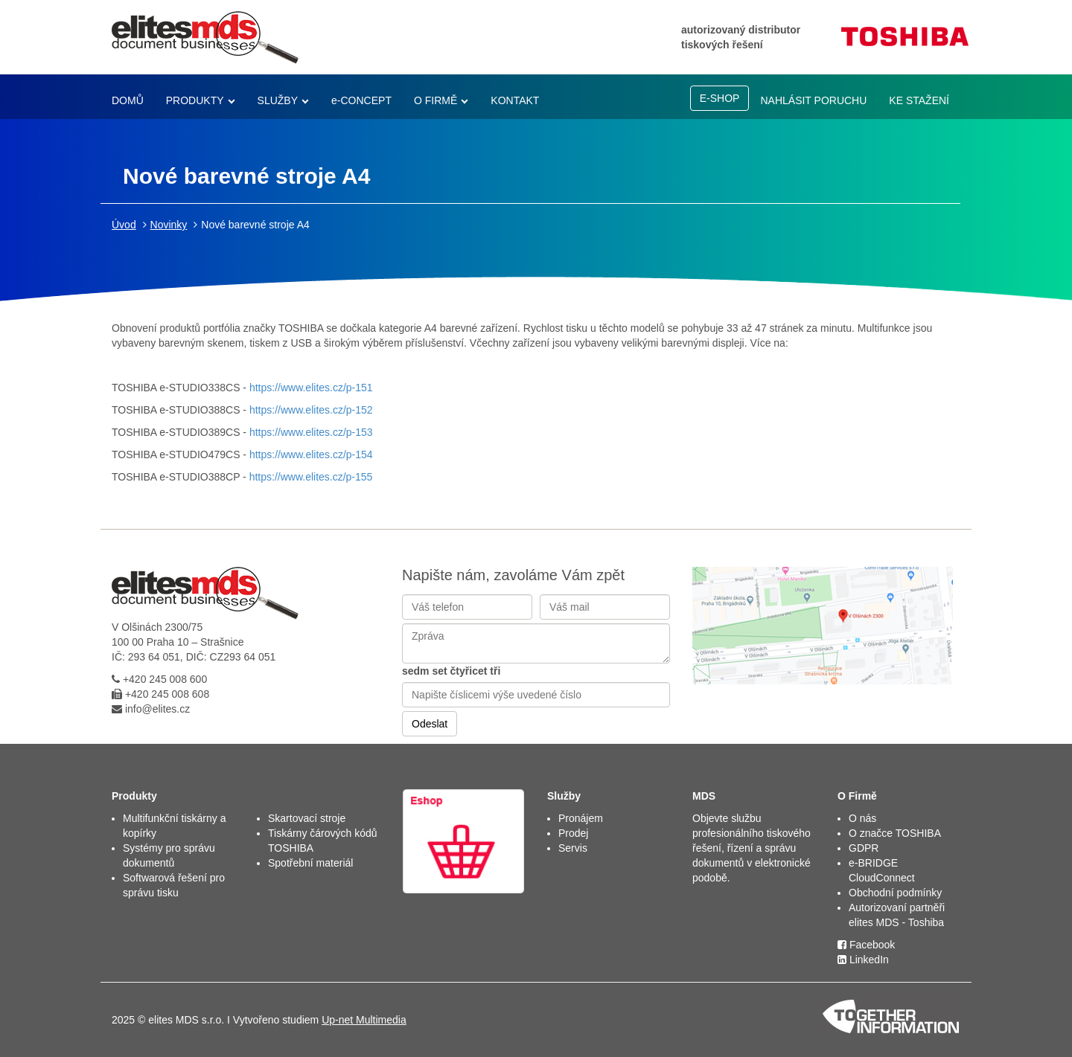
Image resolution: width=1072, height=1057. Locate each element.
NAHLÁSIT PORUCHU (813, 100)
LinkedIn (863, 960)
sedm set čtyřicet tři (451, 671)
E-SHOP (720, 98)
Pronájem (580, 818)
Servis (572, 848)
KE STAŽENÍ (919, 100)
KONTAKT (515, 100)
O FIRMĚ (435, 100)
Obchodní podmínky (895, 893)
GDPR (863, 848)
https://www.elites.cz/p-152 (309, 410)
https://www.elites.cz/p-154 (311, 454)
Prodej (573, 833)
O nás (862, 818)
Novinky (169, 225)
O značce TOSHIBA (895, 833)
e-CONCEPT (361, 100)
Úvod (124, 225)
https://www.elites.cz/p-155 (311, 477)
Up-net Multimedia (364, 1020)
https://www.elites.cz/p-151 (309, 387)
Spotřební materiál (310, 863)
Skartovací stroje (306, 818)
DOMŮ (128, 100)
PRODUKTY (195, 100)
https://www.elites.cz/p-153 (311, 432)
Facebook (866, 945)
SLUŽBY (278, 100)
